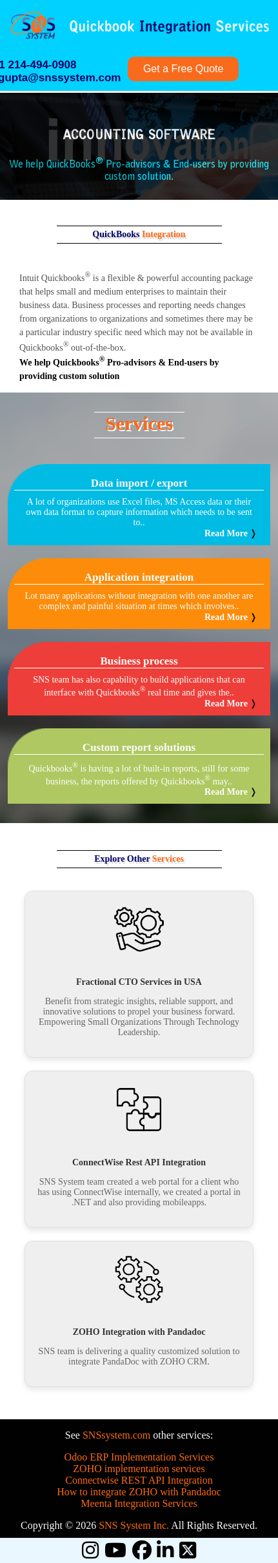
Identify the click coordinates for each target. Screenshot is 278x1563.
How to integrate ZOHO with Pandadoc (139, 1491)
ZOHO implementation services (138, 1468)
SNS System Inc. (134, 1525)
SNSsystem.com (116, 1435)
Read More (226, 533)
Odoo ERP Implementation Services (139, 1456)
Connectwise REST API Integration (139, 1480)
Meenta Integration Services (139, 1503)
